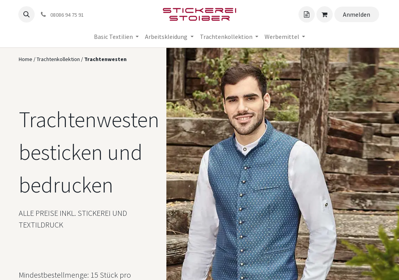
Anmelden (356, 14)
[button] (26, 14)
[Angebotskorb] (306, 14)
